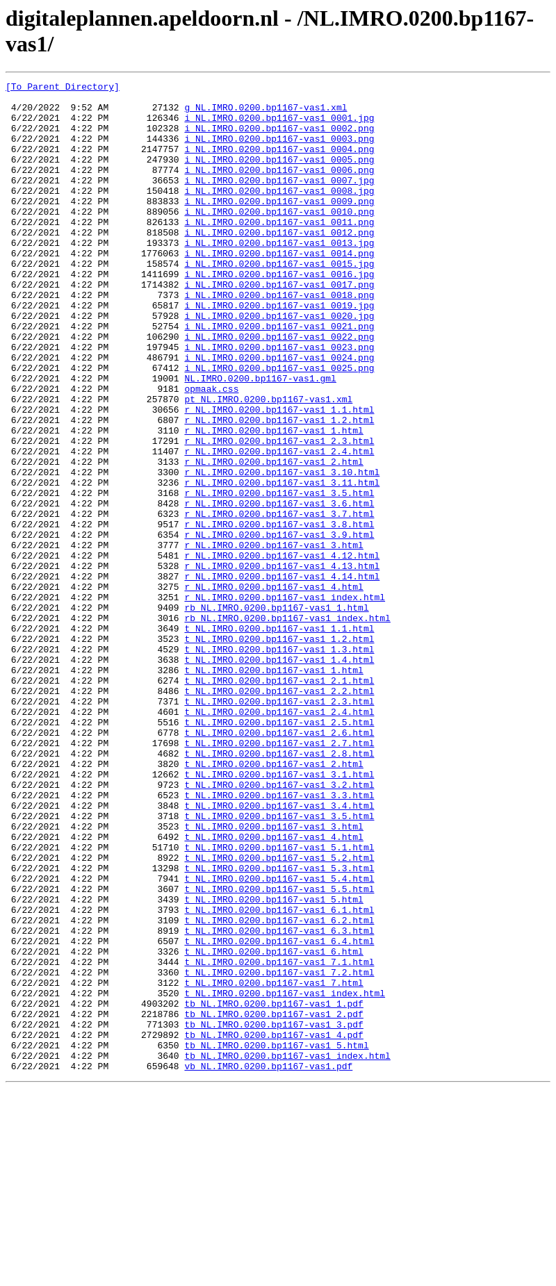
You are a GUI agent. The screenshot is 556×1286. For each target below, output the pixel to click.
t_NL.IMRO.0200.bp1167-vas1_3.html (273, 976)
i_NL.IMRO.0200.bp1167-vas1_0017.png (279, 326)
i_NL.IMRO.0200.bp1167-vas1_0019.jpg (279, 351)
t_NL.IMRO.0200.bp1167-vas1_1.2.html (279, 751)
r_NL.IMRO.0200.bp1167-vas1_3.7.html (279, 601)
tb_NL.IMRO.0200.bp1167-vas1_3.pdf (273, 1213)
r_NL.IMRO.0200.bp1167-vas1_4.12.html (281, 651)
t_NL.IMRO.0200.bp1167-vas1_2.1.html (279, 801)
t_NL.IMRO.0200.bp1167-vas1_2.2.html (279, 813)
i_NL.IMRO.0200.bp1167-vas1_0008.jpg (279, 213)
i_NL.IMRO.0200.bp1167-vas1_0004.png (279, 163)
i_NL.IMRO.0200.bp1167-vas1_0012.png (279, 263)
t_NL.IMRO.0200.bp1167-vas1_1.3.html (279, 763)
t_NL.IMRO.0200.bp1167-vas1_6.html (273, 1126)
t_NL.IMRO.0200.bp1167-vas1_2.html (273, 901)
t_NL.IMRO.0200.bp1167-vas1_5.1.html (279, 1001)
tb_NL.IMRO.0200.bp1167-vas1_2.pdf (273, 1201)
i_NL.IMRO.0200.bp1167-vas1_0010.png (279, 238)
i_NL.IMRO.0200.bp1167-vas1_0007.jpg (279, 201)
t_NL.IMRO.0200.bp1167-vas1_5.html (273, 1063)
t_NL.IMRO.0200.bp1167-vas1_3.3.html (279, 938)
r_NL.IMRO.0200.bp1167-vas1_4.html (273, 688)
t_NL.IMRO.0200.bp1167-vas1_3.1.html (279, 913)
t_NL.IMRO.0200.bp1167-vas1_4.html (273, 988)
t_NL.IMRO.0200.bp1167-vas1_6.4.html (279, 1113)
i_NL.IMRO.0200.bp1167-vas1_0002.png (279, 138)
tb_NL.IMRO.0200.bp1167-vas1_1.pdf (273, 1188)
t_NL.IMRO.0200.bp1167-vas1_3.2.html (279, 926)
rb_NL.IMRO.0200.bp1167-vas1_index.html (287, 726)
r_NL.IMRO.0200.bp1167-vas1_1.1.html (279, 476)
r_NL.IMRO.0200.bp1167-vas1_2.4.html (279, 526)
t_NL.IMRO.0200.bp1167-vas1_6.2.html (279, 1088)
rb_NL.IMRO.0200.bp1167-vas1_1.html (276, 713)
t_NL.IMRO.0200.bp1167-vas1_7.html (273, 1163)
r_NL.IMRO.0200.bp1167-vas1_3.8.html (279, 613)
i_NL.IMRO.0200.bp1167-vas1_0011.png (279, 251)
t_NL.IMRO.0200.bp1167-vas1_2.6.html (279, 863)
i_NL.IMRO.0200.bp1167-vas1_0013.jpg (279, 276)
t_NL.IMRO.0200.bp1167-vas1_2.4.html (279, 838)
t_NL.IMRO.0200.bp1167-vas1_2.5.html (279, 851)
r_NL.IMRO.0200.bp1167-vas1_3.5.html (279, 576)
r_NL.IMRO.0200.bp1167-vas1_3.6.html (279, 588)
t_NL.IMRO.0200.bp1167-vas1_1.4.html (279, 776)
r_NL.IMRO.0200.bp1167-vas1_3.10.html (281, 551)
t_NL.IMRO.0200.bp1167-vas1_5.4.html (279, 1038)
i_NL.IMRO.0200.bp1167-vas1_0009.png (279, 226)
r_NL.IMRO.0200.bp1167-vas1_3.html (273, 638)
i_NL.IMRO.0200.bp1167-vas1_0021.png (279, 376)
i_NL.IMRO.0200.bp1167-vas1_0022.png (279, 388)
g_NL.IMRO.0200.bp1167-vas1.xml (265, 113)
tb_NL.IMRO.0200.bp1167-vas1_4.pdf (273, 1226)
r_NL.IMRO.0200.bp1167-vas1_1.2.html (279, 488)
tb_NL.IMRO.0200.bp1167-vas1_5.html (276, 1239)
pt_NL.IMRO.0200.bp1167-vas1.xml (268, 463)
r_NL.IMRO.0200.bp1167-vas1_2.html (273, 538)
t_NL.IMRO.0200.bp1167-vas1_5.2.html (279, 1013)
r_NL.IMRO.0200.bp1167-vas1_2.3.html (279, 513)
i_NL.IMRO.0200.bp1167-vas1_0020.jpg (279, 363)
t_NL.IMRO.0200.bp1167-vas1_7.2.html (279, 1151)
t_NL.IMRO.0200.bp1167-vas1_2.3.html (279, 826)
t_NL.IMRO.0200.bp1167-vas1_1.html (273, 788)
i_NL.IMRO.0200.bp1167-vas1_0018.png (279, 338)
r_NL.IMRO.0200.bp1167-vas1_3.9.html (279, 626)
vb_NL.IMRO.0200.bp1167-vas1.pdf (268, 1264)
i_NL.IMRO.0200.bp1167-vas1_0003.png (279, 151)
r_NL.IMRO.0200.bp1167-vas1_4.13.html (281, 663)
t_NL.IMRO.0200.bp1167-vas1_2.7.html (279, 876)
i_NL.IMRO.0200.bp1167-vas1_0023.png (279, 401)
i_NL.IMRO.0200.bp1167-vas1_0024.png (279, 413)
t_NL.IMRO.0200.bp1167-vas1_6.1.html (279, 1076)
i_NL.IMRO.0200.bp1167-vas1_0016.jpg (279, 313)
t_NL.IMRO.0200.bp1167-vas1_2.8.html (279, 888)
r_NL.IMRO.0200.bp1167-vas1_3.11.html (281, 563)
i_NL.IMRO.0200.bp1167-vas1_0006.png (279, 188)
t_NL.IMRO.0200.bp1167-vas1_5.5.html (279, 1051)
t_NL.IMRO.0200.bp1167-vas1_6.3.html (279, 1101)
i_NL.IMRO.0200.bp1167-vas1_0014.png (279, 288)
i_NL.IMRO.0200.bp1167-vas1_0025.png (279, 426)
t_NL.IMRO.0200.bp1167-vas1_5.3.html (279, 1026)
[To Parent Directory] (63, 88)
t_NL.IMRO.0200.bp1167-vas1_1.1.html (279, 738)
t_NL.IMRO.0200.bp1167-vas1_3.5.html (279, 963)
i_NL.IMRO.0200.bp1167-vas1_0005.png (279, 176)
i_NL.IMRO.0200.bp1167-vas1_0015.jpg (279, 301)
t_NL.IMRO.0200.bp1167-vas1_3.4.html (279, 951)
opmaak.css (211, 451)
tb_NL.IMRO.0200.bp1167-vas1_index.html (287, 1251)
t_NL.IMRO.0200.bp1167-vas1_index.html (284, 1176)
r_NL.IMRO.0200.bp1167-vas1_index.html (284, 701)
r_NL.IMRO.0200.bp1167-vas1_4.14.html (281, 676)
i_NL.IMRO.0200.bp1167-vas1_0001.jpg (279, 125)
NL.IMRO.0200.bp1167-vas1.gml (260, 438)
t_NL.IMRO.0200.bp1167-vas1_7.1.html (279, 1138)
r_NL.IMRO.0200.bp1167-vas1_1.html (273, 501)
